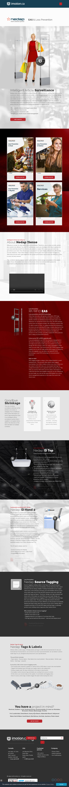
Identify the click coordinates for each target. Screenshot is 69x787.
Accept (61, 784)
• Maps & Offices (41, 756)
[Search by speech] (62, 738)
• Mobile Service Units (43, 755)
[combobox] (51, 738)
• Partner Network (56, 753)
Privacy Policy (50, 784)
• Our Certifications (56, 755)
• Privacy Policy (55, 751)
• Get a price (40, 753)
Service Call (31, 738)
